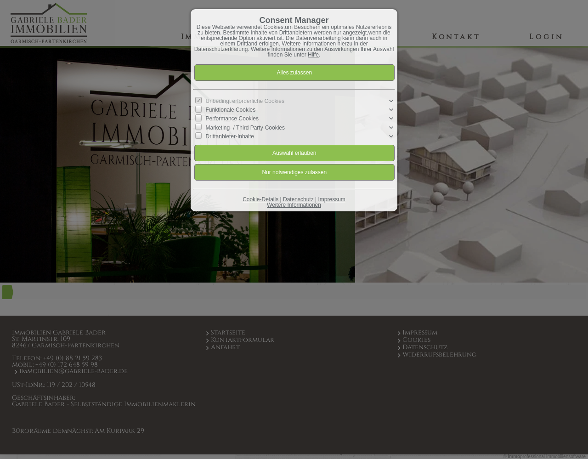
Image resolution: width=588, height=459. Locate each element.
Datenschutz (298, 199)
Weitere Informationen (294, 205)
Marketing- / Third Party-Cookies (245, 127)
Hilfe (313, 54)
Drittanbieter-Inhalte (230, 136)
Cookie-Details (260, 199)
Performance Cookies (232, 118)
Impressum (331, 199)
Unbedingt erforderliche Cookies (245, 101)
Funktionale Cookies (231, 110)
